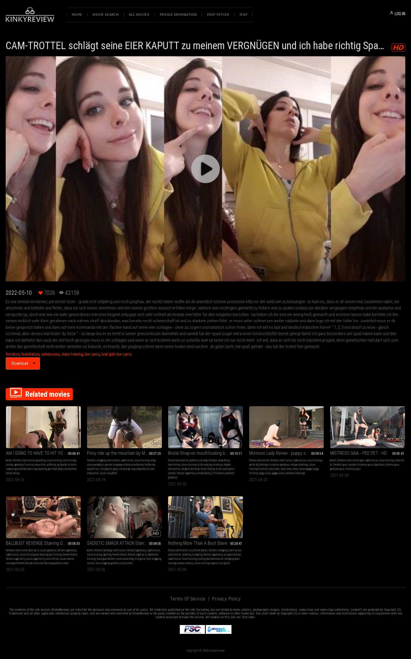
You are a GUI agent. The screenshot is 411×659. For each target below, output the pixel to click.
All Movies (139, 15)
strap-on (185, 468)
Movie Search (105, 15)
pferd (114, 473)
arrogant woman (232, 554)
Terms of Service (188, 599)
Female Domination (178, 15)
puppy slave (278, 473)
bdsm (9, 460)
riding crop (124, 468)
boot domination (214, 558)
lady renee (286, 468)
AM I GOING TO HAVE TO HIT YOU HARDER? (43, 453)
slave (90, 464)
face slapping (154, 558)
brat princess (33, 563)
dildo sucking (205, 464)
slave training (72, 354)
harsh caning (12, 473)
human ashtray (185, 563)
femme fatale (70, 554)
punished (52, 468)
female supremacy (66, 550)
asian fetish (52, 558)
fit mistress (218, 473)
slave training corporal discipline (212, 563)
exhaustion (92, 473)
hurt (152, 468)
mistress (218, 464)
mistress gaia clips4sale (371, 464)
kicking (201, 558)
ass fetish (194, 550)
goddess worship (198, 460)
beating (43, 468)
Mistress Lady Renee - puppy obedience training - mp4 (286, 453)
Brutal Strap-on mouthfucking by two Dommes (205, 453)
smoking (186, 554)
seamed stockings (295, 473)
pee (362, 460)
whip (153, 460)
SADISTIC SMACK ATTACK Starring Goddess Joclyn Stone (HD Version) (124, 543)
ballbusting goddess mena (55, 563)
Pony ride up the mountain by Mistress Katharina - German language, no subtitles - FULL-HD (124, 453)
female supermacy (186, 473)
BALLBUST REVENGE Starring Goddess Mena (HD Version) (43, 543)
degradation (142, 468)
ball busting (42, 554)
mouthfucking (204, 473)
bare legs (33, 468)
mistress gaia (353, 468)
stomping (229, 558)
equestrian (92, 468)
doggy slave (265, 473)
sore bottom (70, 468)
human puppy (305, 468)
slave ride (105, 473)
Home (77, 15)
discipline (140, 558)
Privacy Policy (226, 599)
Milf (243, 15)
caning (9, 464)
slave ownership (125, 558)
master (352, 464)
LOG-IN (400, 13)
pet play (285, 464)
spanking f (19, 464)
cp (58, 464)
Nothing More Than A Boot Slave (197, 543)
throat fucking (208, 468)
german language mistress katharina (124, 464)
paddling (41, 460)
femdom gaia (340, 464)
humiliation (30, 354)
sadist (90, 563)
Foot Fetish (218, 15)
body (61, 468)
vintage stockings (299, 464)
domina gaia (392, 464)
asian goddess (48, 550)
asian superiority (35, 558)
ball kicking (55, 554)
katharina (150, 464)
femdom (13, 354)
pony (115, 468)
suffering (51, 464)
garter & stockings (258, 464)
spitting (107, 554)
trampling (197, 554)
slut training (69, 460)
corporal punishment (16, 468)
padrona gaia (337, 468)
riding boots (106, 468)
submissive (50, 354)
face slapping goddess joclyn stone (114, 563)
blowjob (195, 468)
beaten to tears (68, 464)
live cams (92, 354)
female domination (178, 460)
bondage (108, 550)
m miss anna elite (35, 464)
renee (295, 468)
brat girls (34, 550)
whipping (101, 460)
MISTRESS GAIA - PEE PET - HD (358, 453)
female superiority (15, 558)
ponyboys (99, 464)
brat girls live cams (117, 354)
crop (133, 468)
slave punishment (15, 563)
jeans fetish (174, 554)
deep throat (224, 460)
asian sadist (67, 558)
